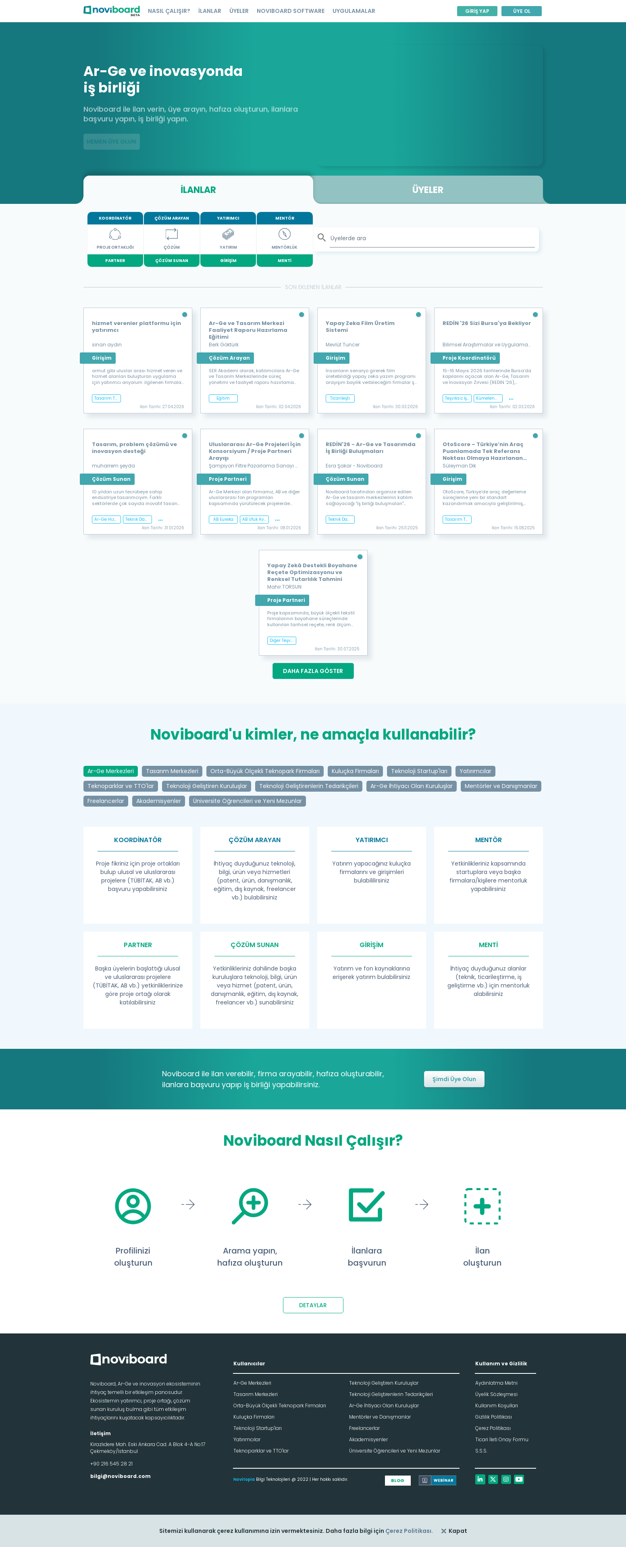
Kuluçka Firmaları (254, 1416)
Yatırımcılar (246, 1439)
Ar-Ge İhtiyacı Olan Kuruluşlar (384, 1405)
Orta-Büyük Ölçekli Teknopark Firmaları (279, 1405)
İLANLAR (209, 11)
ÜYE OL (521, 11)
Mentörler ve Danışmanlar (380, 1416)
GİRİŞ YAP (477, 11)
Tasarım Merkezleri (255, 1394)
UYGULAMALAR (354, 11)
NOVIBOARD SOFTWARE (290, 11)
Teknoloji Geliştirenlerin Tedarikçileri (391, 1394)
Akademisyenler (368, 1439)
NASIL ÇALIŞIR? (169, 11)
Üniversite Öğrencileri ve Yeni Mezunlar (394, 1450)
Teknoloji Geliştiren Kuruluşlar (383, 1382)
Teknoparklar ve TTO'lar (261, 1450)
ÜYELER (239, 11)
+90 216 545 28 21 (111, 1463)
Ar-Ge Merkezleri (252, 1382)
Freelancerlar (364, 1428)
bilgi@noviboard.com (120, 1476)
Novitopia (244, 1479)
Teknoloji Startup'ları (257, 1428)
